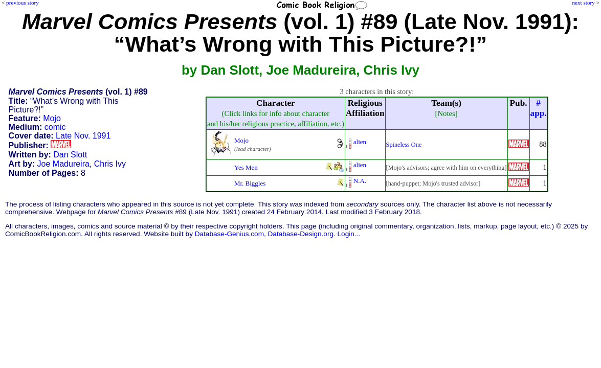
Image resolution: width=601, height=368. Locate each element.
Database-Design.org (300, 234)
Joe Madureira (63, 163)
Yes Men (246, 167)
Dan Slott (70, 154)
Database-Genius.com (229, 234)
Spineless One (404, 144)
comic (55, 127)
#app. (538, 108)
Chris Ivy (110, 163)
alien (359, 142)
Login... (349, 234)
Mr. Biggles (249, 183)
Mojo (52, 118)
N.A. (359, 181)
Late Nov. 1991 (83, 135)
